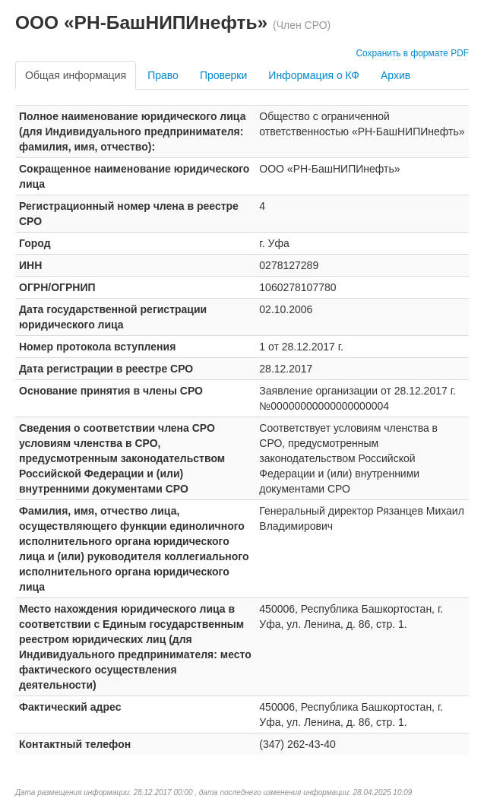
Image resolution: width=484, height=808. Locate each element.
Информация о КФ (313, 75)
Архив (395, 75)
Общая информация (75, 75)
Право (163, 75)
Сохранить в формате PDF (412, 53)
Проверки (223, 75)
